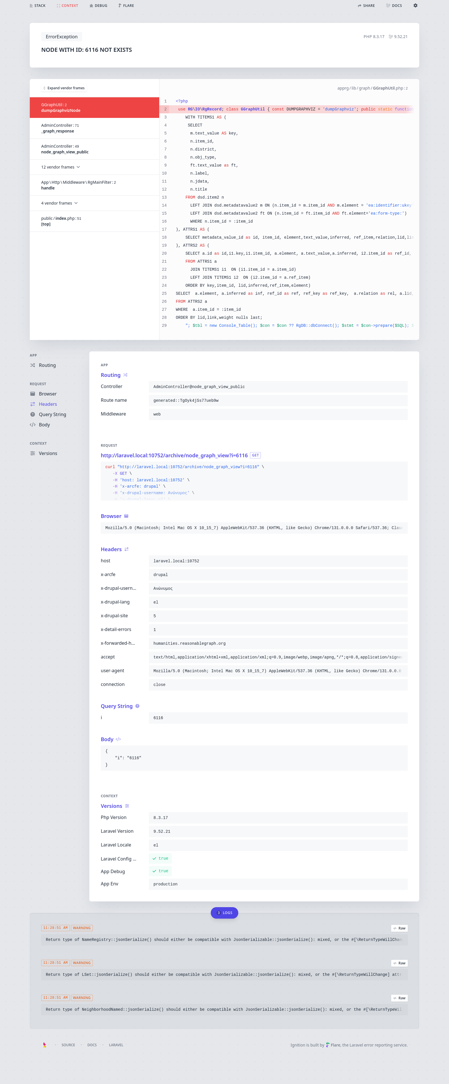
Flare (333, 1045)
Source (68, 1045)
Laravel (116, 1045)
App (33, 355)
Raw (399, 928)
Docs (92, 1045)
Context (38, 443)
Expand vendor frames (64, 87)
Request (38, 383)
